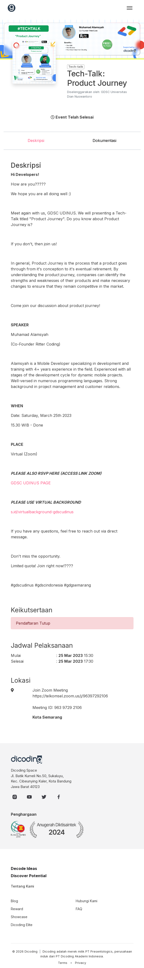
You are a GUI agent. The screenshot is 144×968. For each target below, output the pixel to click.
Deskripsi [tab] (36, 140)
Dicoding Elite (21, 925)
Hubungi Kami (86, 901)
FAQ (79, 909)
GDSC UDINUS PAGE (31, 483)
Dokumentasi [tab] (104, 140)
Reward (17, 909)
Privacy (80, 963)
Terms (62, 963)
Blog (14, 901)
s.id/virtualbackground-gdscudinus (42, 511)
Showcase (19, 917)
